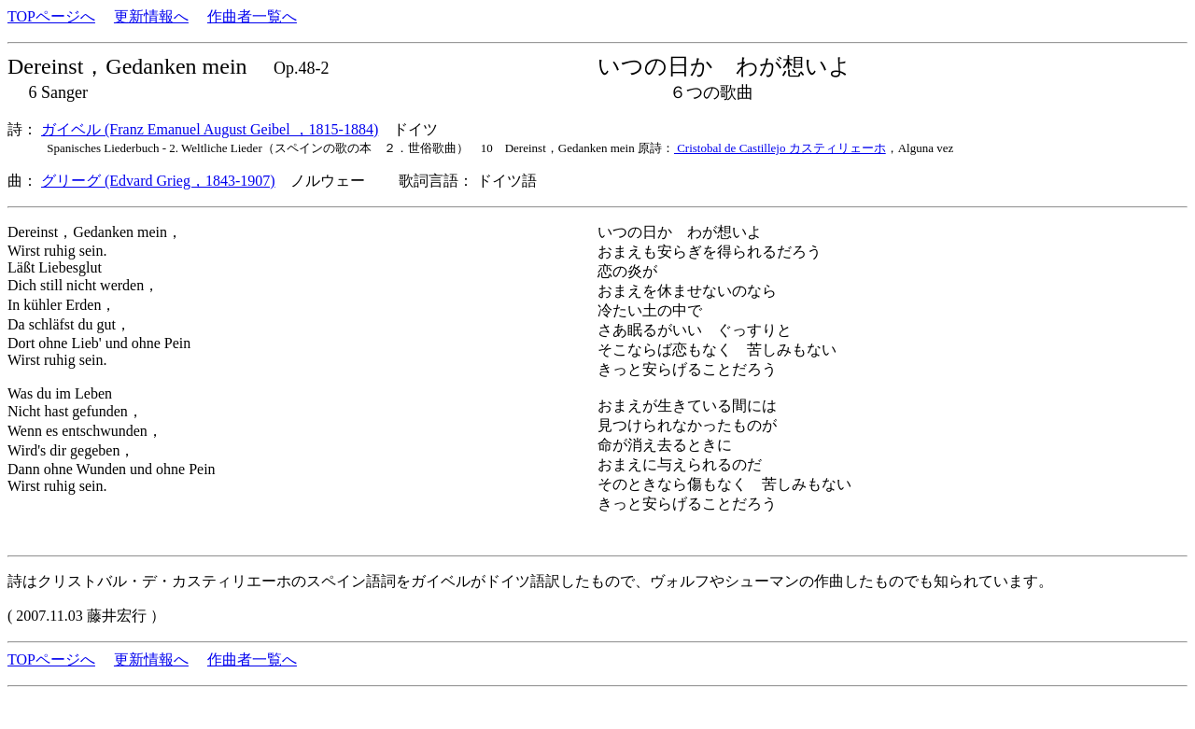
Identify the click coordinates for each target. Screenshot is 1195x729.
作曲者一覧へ (252, 16)
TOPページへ (51, 16)
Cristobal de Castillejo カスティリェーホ (780, 148)
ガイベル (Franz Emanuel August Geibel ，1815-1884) (209, 129)
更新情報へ (151, 16)
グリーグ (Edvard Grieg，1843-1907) (158, 181)
